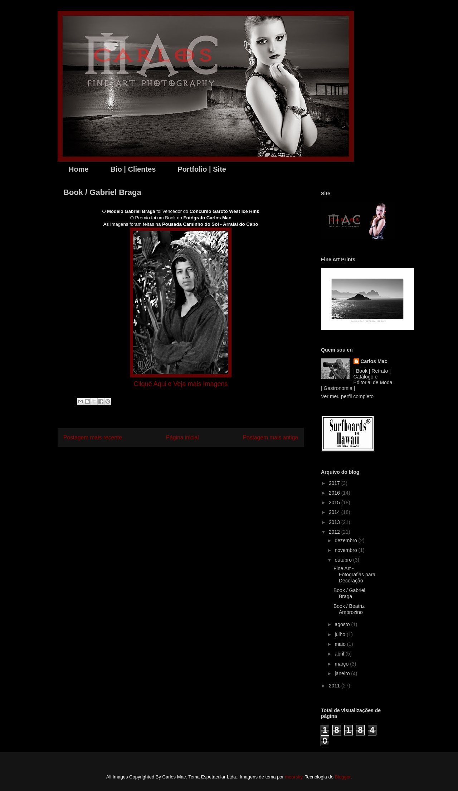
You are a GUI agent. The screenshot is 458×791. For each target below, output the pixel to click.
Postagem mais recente (92, 437)
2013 (335, 522)
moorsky (293, 777)
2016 (335, 493)
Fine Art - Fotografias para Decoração (354, 574)
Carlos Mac (374, 361)
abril (340, 654)
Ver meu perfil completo (347, 396)
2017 (335, 483)
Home (79, 169)
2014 (335, 512)
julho (340, 634)
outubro (344, 560)
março (342, 664)
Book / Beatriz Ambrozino (349, 609)
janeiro (343, 673)
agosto (343, 624)
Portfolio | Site (201, 169)
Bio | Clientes (133, 169)
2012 (335, 532)
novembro (346, 550)
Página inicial (182, 437)
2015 (335, 502)
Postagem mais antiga (270, 437)
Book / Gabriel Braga (349, 593)
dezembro (346, 540)
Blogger (343, 777)
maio (341, 644)
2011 (335, 685)
